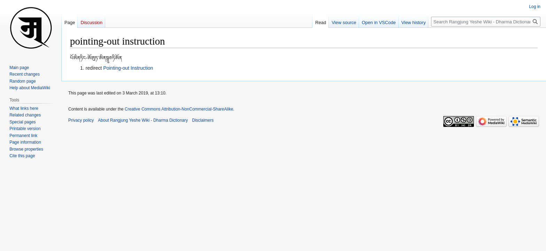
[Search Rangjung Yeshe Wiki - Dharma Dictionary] (485, 21)
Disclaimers (203, 120)
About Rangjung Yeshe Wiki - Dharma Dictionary (143, 120)
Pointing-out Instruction (128, 68)
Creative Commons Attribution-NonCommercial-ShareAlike (179, 109)
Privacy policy (81, 120)
